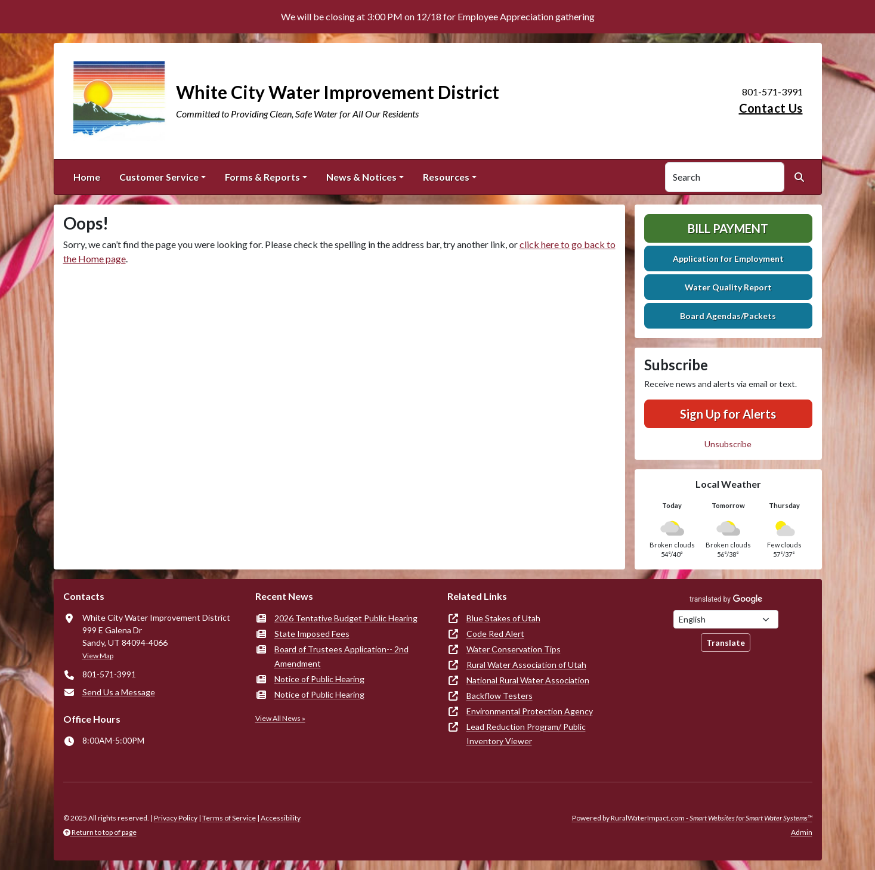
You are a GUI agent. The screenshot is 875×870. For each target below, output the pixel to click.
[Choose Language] (725, 619)
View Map (97, 655)
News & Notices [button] (361, 176)
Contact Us (771, 108)
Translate (725, 642)
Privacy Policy (175, 817)
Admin (801, 832)
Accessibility (281, 817)
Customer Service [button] (159, 176)
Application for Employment (728, 258)
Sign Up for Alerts (728, 414)
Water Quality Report (728, 287)
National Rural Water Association (527, 680)
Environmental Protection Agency (529, 711)
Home (86, 176)
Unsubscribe (728, 444)
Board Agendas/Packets (728, 316)
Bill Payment (728, 228)
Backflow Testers (499, 696)
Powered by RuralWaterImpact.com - (692, 817)
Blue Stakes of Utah (503, 618)
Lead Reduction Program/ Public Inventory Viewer (526, 734)
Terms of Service (229, 817)
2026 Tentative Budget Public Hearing (346, 618)
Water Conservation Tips (513, 649)
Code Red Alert (495, 633)
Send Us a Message (118, 692)
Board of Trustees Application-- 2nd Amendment (341, 656)
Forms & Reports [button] (262, 176)
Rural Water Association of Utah (526, 665)
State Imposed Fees (312, 633)
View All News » (280, 718)
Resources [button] (446, 176)
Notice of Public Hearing (319, 679)
